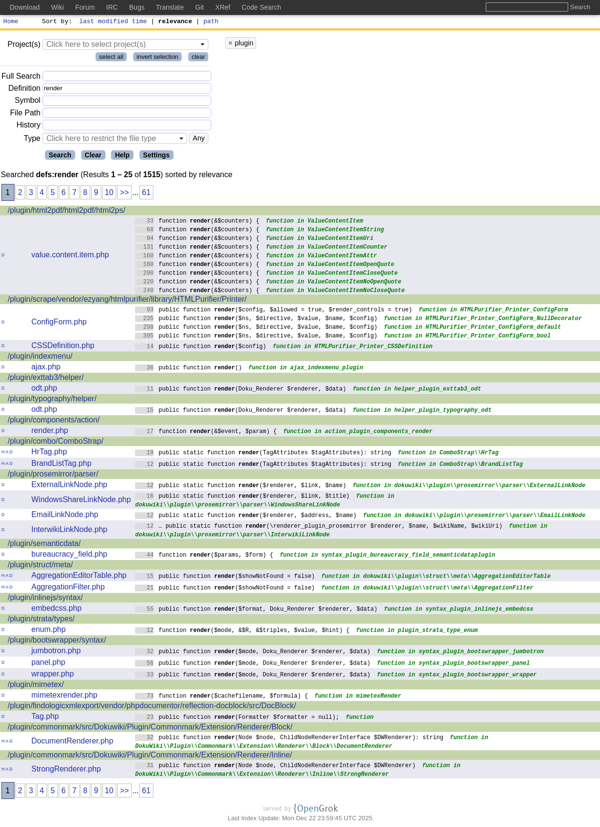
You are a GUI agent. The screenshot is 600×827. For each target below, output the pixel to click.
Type (32, 140)
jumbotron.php (56, 652)
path (211, 22)
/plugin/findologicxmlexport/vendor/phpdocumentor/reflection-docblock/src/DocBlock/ (152, 707)
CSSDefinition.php (63, 347)
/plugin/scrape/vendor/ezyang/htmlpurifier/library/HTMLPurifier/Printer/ (127, 300)
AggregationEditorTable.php (78, 577)
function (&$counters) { (197, 222)
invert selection (157, 58)
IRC (112, 7)
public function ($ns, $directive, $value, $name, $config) (256, 319)
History (28, 126)
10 (109, 194)
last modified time (113, 22)
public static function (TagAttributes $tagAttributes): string (263, 453)
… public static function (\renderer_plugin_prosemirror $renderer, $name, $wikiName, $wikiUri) (319, 527)
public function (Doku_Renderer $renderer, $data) (240, 390)
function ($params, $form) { (204, 556)
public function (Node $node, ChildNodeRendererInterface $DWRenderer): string (289, 738)
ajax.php (46, 368)
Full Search (21, 77)
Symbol (28, 102)
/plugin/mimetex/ (36, 686)
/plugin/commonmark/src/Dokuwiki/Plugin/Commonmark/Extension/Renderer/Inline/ (150, 756)
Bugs (137, 7)
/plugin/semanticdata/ (44, 545)
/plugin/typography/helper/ (52, 400)
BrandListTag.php (61, 465)
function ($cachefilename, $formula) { (221, 697)
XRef (222, 7)
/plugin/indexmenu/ (40, 357)
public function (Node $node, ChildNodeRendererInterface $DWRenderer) (275, 766)
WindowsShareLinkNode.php (81, 501)
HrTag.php (49, 453)
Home (10, 22)
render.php (49, 432)
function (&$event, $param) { (206, 432)
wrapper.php (52, 675)
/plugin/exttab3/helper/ (45, 379)
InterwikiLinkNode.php (69, 531)
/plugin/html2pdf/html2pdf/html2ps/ (66, 212)
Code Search (261, 7)
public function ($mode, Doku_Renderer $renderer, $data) (252, 652)
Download (25, 7)
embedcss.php (56, 609)
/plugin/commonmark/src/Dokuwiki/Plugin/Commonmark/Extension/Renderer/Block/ (150, 728)
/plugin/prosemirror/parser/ (53, 475)
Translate (170, 7)
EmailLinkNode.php (64, 516)
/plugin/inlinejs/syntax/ (45, 599)
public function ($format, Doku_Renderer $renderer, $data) (256, 610)
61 (146, 194)
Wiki (57, 7)
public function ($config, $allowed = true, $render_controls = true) (273, 311)
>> (124, 194)
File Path (25, 114)
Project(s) (23, 46)
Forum (85, 7)
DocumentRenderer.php (72, 742)
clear (198, 58)
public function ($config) (200, 347)
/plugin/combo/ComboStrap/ (55, 442)
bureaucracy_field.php (69, 555)
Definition (24, 89)
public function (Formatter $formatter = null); (237, 718)
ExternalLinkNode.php (69, 486)
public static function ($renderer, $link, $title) (242, 497)
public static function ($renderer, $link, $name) (240, 486)
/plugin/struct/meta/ (40, 566)
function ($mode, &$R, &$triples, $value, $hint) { (242, 631)
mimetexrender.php (64, 696)
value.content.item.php (70, 256)
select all (111, 58)
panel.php (48, 663)
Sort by (55, 22)
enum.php (48, 631)
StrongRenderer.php (66, 770)
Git (199, 7)
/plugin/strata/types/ (41, 620)
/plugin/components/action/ (53, 421)
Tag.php (45, 718)
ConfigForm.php (59, 323)
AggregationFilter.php (68, 588)
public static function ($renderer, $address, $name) (245, 516)
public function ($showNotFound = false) (225, 577)
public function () (188, 368)
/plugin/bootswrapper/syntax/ (57, 641)
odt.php (44, 389)
